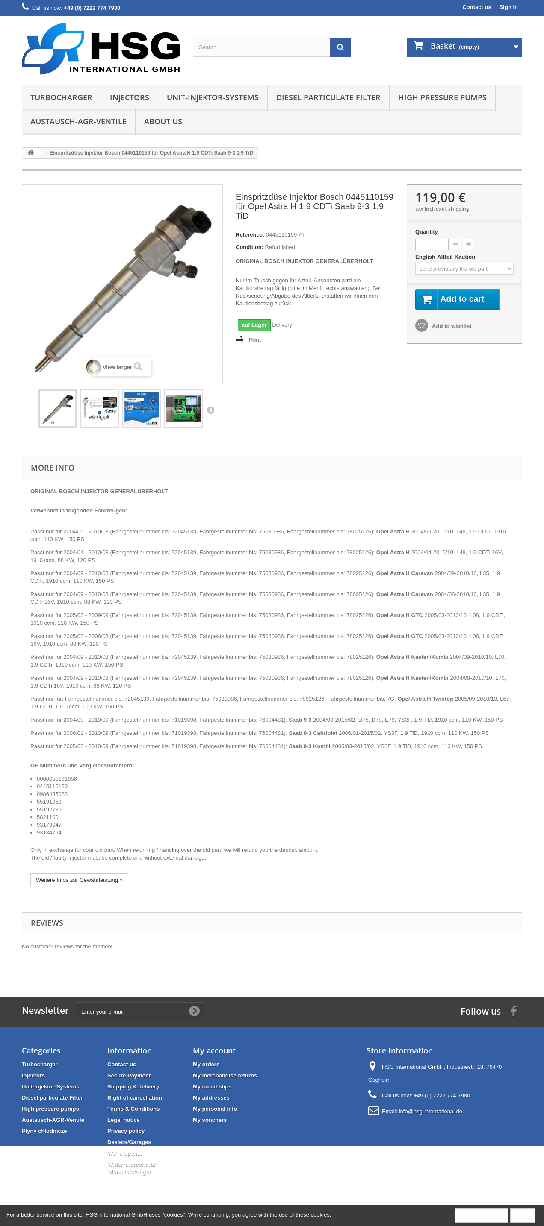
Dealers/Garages (129, 1142)
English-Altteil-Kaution (446, 257)
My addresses (211, 1097)
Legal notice (123, 1120)
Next (210, 410)
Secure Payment (129, 1075)
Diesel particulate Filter (328, 97)
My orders (206, 1064)
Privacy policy (126, 1131)
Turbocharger (61, 97)
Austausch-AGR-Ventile (78, 121)
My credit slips (212, 1086)
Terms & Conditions (133, 1109)
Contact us (476, 7)
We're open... (124, 1153)
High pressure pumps (442, 97)
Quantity (426, 231)
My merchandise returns (225, 1075)
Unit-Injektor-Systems (213, 97)
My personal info (215, 1109)
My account (214, 1050)
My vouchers (210, 1120)
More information (482, 1215)
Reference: (250, 234)
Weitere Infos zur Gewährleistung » (79, 880)
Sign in (509, 7)
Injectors (129, 97)
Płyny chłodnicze (44, 1131)
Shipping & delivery (133, 1086)
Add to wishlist (451, 326)
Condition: (249, 247)
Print (254, 339)
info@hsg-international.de (430, 1111)
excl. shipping (452, 208)
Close (523, 1215)
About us (163, 121)
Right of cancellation (134, 1097)
